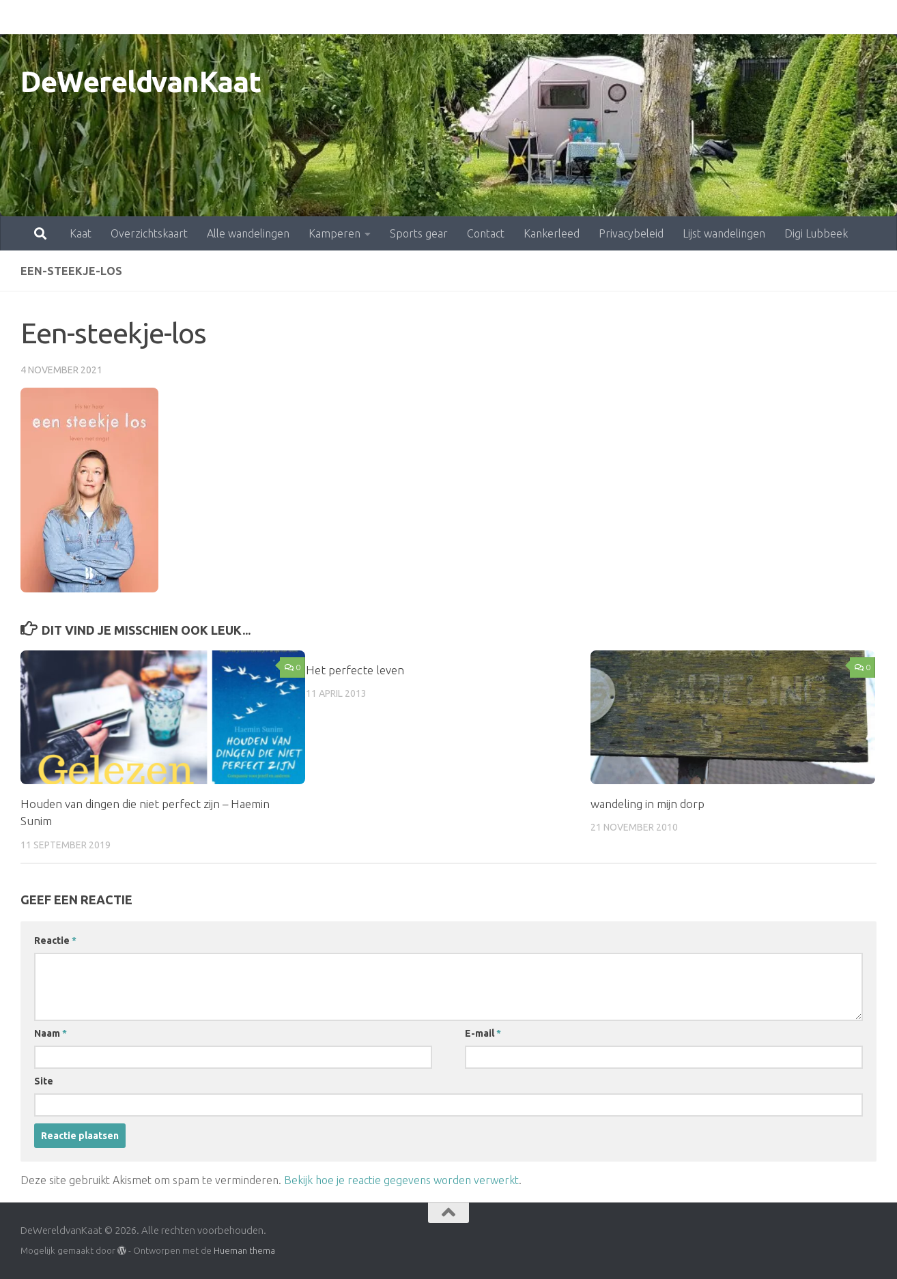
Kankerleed (491, 17)
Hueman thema (244, 1250)
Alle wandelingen (188, 17)
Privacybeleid (571, 17)
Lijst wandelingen (664, 17)
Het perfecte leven (355, 669)
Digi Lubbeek (756, 17)
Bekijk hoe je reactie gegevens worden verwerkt (401, 1180)
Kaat (20, 17)
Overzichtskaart (89, 17)
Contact (425, 17)
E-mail (483, 1033)
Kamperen (274, 17)
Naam (50, 1033)
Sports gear (359, 17)
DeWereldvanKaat (140, 82)
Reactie (55, 940)
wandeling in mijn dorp (647, 803)
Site (43, 1081)
